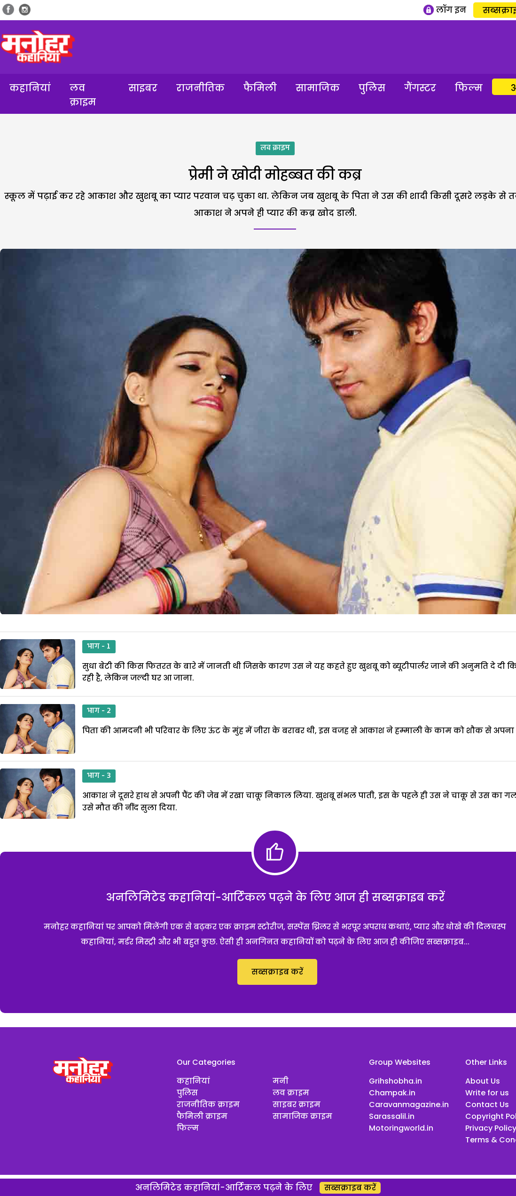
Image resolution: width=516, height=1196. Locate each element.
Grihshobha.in (395, 1081)
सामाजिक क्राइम (302, 1116)
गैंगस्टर (420, 88)
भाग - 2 (99, 711)
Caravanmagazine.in (409, 1104)
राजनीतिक (200, 88)
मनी (281, 1081)
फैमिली (260, 88)
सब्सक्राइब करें (277, 971)
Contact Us (487, 1104)
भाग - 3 (99, 776)
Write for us (487, 1092)
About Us (482, 1081)
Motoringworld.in (401, 1128)
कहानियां (30, 88)
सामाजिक (318, 88)
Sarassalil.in (391, 1116)
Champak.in (392, 1092)
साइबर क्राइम (297, 1104)
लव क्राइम (83, 95)
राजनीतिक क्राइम (208, 1104)
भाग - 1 (99, 646)
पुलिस (372, 88)
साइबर (142, 88)
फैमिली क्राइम (202, 1116)
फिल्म (469, 88)
